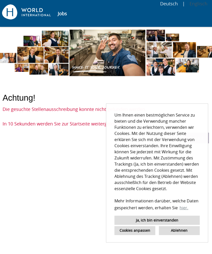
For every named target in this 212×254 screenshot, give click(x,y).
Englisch (198, 4)
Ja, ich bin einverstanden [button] (157, 220)
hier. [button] (184, 208)
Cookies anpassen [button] (135, 230)
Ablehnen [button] (179, 230)
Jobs (62, 13)
